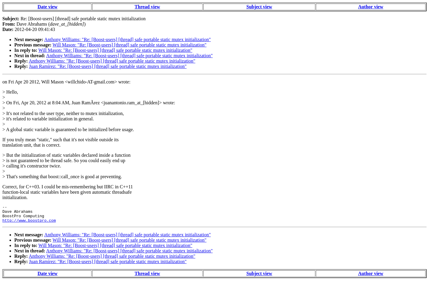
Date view (47, 6)
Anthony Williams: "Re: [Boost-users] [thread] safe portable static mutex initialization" (127, 39)
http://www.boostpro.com (29, 223)
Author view (370, 6)
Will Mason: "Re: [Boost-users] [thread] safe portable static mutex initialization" (129, 44)
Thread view (147, 6)
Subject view (259, 6)
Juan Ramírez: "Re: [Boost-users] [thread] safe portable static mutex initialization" (107, 66)
